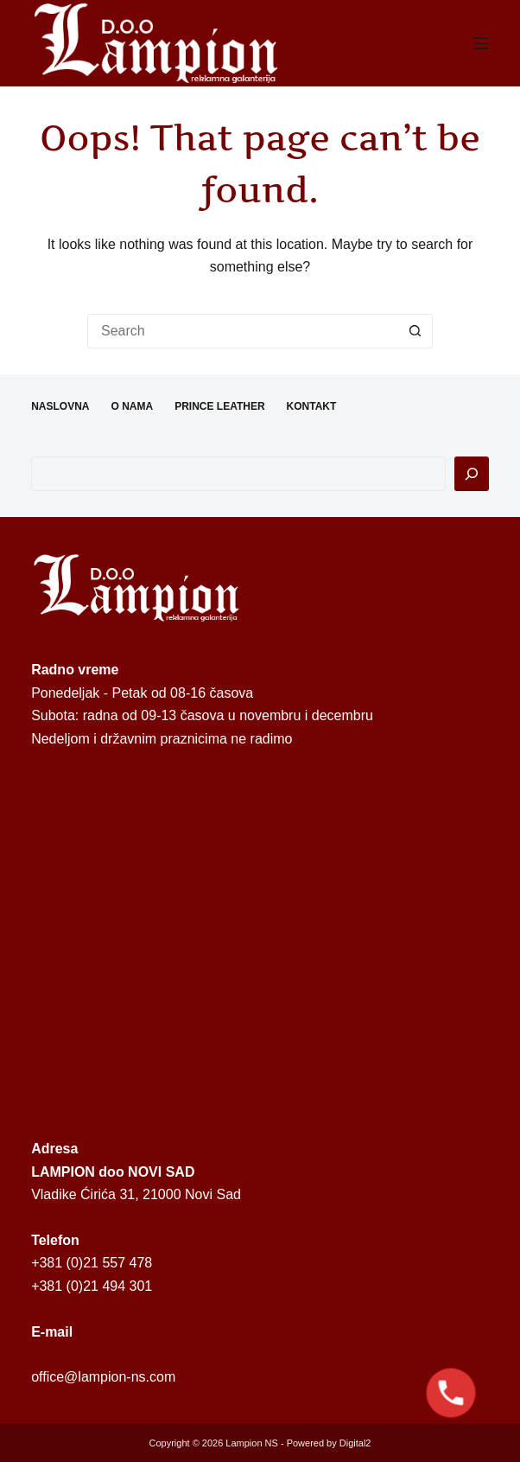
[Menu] (481, 43)
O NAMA (132, 406)
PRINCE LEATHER (219, 406)
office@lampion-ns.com (103, 1376)
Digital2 (355, 1443)
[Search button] (415, 331)
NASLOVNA (60, 406)
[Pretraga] (471, 473)
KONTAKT (312, 406)
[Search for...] (242, 331)
